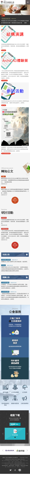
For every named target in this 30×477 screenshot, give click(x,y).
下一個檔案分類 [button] (27, 434)
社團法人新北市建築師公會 (7, 2)
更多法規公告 (27, 254)
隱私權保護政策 (5, 465)
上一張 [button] (1, 9)
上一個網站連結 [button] (2, 450)
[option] (15, 9)
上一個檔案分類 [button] (2, 434)
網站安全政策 (11, 465)
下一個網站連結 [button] (27, 450)
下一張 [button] (28, 9)
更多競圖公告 (27, 277)
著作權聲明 (17, 465)
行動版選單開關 (27, 2)
